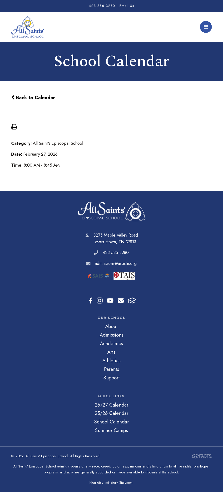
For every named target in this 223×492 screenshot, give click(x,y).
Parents (111, 369)
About (111, 326)
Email (121, 300)
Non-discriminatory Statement (111, 482)
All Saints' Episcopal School (111, 211)
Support (111, 377)
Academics (111, 343)
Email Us (126, 5)
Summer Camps (111, 430)
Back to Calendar (33, 97)
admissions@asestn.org (116, 263)
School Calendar (111, 421)
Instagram (100, 300)
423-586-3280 (102, 5)
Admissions (111, 334)
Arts (111, 352)
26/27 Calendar (111, 404)
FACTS (132, 300)
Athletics (111, 360)
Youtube (110, 300)
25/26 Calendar (111, 413)
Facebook (91, 300)
